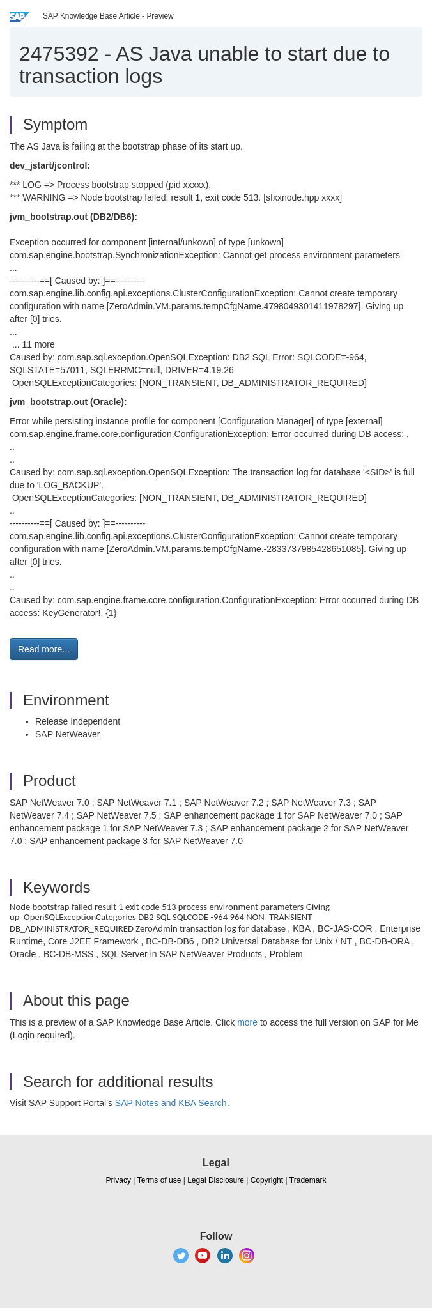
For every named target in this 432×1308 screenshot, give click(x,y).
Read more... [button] (44, 649)
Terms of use (159, 1180)
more (247, 1022)
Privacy (118, 1180)
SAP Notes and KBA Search (171, 1103)
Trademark (308, 1180)
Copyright (267, 1180)
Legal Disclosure (215, 1180)
